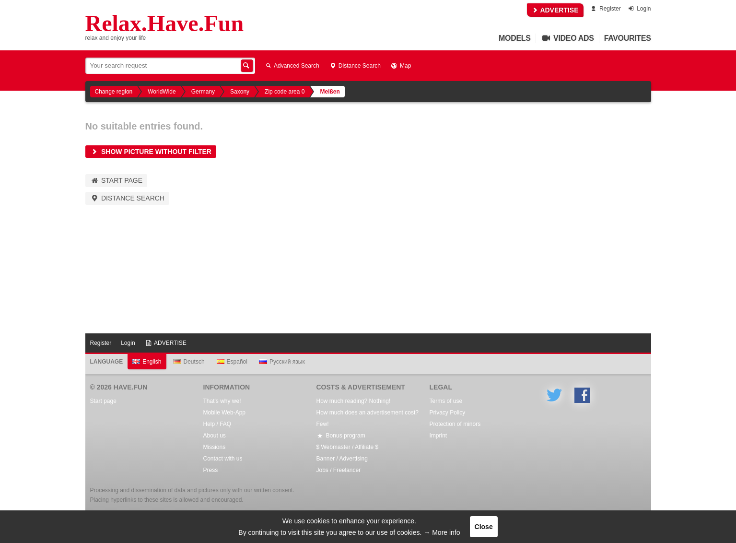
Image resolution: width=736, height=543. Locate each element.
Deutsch (189, 361)
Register (605, 8)
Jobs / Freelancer (338, 470)
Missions (214, 447)
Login (639, 8)
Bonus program (340, 435)
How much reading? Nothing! (353, 401)
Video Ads (567, 38)
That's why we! (222, 401)
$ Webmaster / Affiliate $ (347, 447)
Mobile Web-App (224, 412)
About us (214, 435)
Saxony (239, 91)
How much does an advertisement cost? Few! (367, 418)
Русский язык (282, 361)
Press (210, 470)
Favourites (627, 38)
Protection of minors (455, 424)
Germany (203, 91)
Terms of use (446, 401)
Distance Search (355, 65)
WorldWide (161, 91)
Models (515, 38)
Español (232, 361)
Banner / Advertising (342, 458)
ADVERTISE (555, 10)
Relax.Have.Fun (164, 23)
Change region (114, 91)
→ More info (441, 532)
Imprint (438, 435)
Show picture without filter (150, 151)
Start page (116, 180)
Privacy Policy (448, 412)
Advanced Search (292, 65)
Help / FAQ (217, 424)
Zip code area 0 (284, 91)
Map (400, 65)
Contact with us (223, 458)
